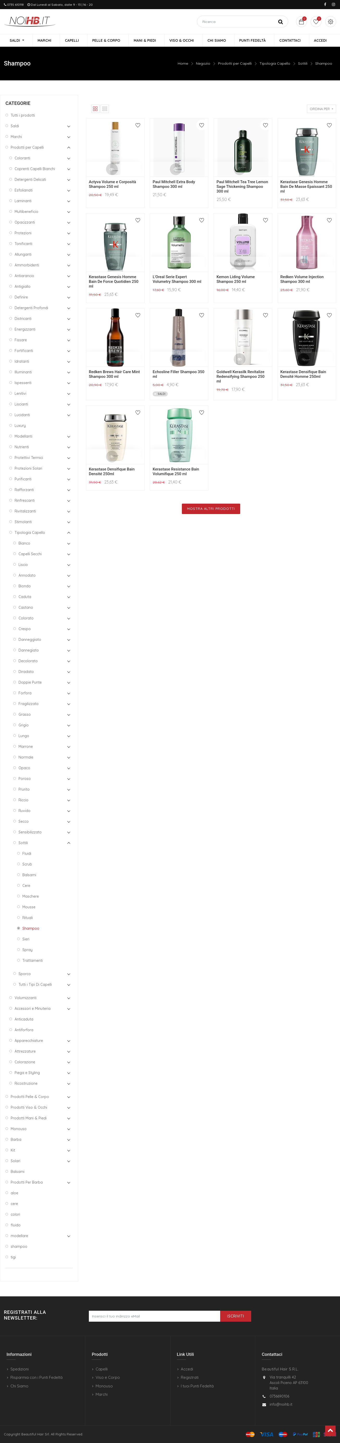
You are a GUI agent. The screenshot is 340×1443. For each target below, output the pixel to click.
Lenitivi (20, 393)
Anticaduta (24, 1019)
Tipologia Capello (274, 64)
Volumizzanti (25, 998)
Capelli (102, 1369)
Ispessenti (23, 383)
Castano (25, 607)
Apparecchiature (29, 1041)
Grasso (24, 714)
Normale (25, 757)
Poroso (24, 779)
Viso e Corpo (108, 1377)
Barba (16, 1139)
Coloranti (22, 158)
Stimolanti (23, 522)
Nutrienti (22, 447)
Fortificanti (24, 351)
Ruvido (24, 811)
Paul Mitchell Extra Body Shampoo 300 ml (174, 184)
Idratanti (22, 361)
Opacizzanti (25, 222)
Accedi (187, 1369)
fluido (16, 1225)
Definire (21, 297)
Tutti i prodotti (23, 115)
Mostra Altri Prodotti (211, 509)
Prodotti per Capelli (235, 64)
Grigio (23, 725)
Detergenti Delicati (30, 179)
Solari (15, 1161)
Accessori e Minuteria (33, 1008)
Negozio (203, 64)
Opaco (24, 768)
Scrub (27, 864)
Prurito (24, 789)
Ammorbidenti (27, 265)
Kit (13, 1150)
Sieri (25, 939)
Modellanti (23, 436)
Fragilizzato (28, 704)
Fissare (21, 340)
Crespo (24, 629)
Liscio (23, 565)
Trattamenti (32, 960)
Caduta (24, 597)
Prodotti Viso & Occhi (29, 1107)
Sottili (302, 64)
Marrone (25, 746)
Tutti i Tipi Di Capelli (35, 984)
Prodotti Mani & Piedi (29, 1118)
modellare (19, 1236)
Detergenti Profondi (31, 308)
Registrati (190, 1377)
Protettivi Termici (29, 458)
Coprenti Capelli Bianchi (35, 169)
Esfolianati (24, 190)
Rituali (27, 918)
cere (14, 1204)
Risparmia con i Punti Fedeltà (36, 1377)
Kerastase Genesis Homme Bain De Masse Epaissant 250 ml (306, 187)
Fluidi (26, 853)
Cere (26, 886)
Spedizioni (19, 1369)
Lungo (23, 736)
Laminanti (23, 201)
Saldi (15, 126)
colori (15, 1214)
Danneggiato (29, 639)
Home (183, 64)
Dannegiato (28, 650)
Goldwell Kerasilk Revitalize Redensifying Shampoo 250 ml (240, 377)
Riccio (23, 800)
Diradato (26, 672)
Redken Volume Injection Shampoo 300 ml (302, 279)
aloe (14, 1193)
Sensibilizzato (30, 832)
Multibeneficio (26, 212)
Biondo (24, 586)
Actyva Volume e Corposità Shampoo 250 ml (112, 184)
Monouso (19, 1129)
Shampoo (323, 64)
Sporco (24, 974)
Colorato (26, 618)
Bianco (24, 543)
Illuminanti (23, 372)
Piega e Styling (27, 1073)
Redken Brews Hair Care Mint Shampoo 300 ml (114, 374)
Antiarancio (24, 276)
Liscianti (21, 404)
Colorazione (25, 1062)
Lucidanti (22, 415)
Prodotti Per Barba (27, 1182)
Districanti (23, 319)
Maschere (30, 896)
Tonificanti (23, 244)
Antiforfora (24, 1030)
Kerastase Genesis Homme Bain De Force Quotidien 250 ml (113, 282)
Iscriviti (235, 1316)
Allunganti (23, 254)
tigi (13, 1257)
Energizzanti (25, 329)
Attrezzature (25, 1051)
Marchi (16, 137)
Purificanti (23, 479)
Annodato (27, 575)
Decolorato (28, 661)
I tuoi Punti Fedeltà (197, 1386)
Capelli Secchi (30, 554)
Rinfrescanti (25, 500)
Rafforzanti (24, 490)
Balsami (29, 875)
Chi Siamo (19, 1386)
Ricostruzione (26, 1083)
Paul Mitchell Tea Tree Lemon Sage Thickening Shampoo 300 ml (242, 187)
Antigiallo (22, 286)
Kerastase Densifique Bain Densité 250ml (112, 472)
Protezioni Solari (28, 468)
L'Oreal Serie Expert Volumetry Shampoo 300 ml (177, 279)
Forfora (25, 693)
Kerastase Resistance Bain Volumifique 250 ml (176, 472)
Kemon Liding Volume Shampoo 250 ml (236, 279)
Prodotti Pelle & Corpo (30, 1097)
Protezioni (23, 233)
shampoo (19, 1246)
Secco (23, 821)
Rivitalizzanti (25, 511)
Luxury (20, 426)
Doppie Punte (30, 682)
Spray (27, 950)
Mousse (28, 907)
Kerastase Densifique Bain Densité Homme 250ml (303, 374)
